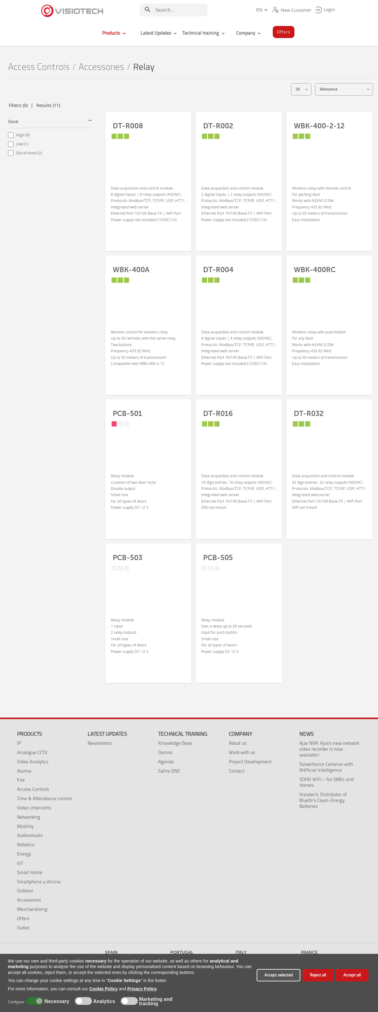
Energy (24, 854)
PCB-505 (218, 557)
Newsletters (100, 743)
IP (19, 743)
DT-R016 (218, 413)
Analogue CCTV (32, 752)
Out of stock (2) (29, 153)
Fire (21, 780)
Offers (23, 918)
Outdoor (25, 891)
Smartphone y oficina (38, 882)
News (306, 734)
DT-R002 (218, 126)
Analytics (103, 1001)
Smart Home (29, 872)
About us (237, 743)
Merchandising (32, 909)
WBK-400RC (315, 269)
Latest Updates (107, 734)
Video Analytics (32, 762)
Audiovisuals (29, 835)
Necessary (56, 1001)
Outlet (23, 928)
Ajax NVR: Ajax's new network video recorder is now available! (329, 749)
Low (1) (22, 144)
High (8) (23, 135)
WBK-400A (131, 269)
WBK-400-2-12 (319, 126)
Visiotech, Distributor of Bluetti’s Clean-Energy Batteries (323, 800)
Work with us (242, 752)
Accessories (101, 67)
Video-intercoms (34, 808)
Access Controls (39, 67)
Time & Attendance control (44, 798)
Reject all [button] (318, 975)
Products (29, 734)
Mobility (25, 826)
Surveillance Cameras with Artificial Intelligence (326, 767)
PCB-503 (127, 557)
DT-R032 (309, 413)
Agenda (166, 762)
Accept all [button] (352, 975)
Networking (28, 817)
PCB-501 (127, 413)
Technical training (182, 734)
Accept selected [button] (278, 975)
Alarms (24, 771)
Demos (165, 752)
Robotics (25, 844)
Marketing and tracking (155, 1001)
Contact (236, 771)
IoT (20, 863)
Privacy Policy (142, 988)
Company (240, 734)
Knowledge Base (175, 743)
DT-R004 (218, 269)
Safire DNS (169, 771)
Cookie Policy (103, 988)
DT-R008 (128, 126)
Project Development (250, 762)
